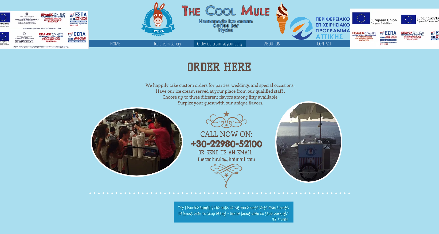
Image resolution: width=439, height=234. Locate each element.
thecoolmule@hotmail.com (226, 159)
